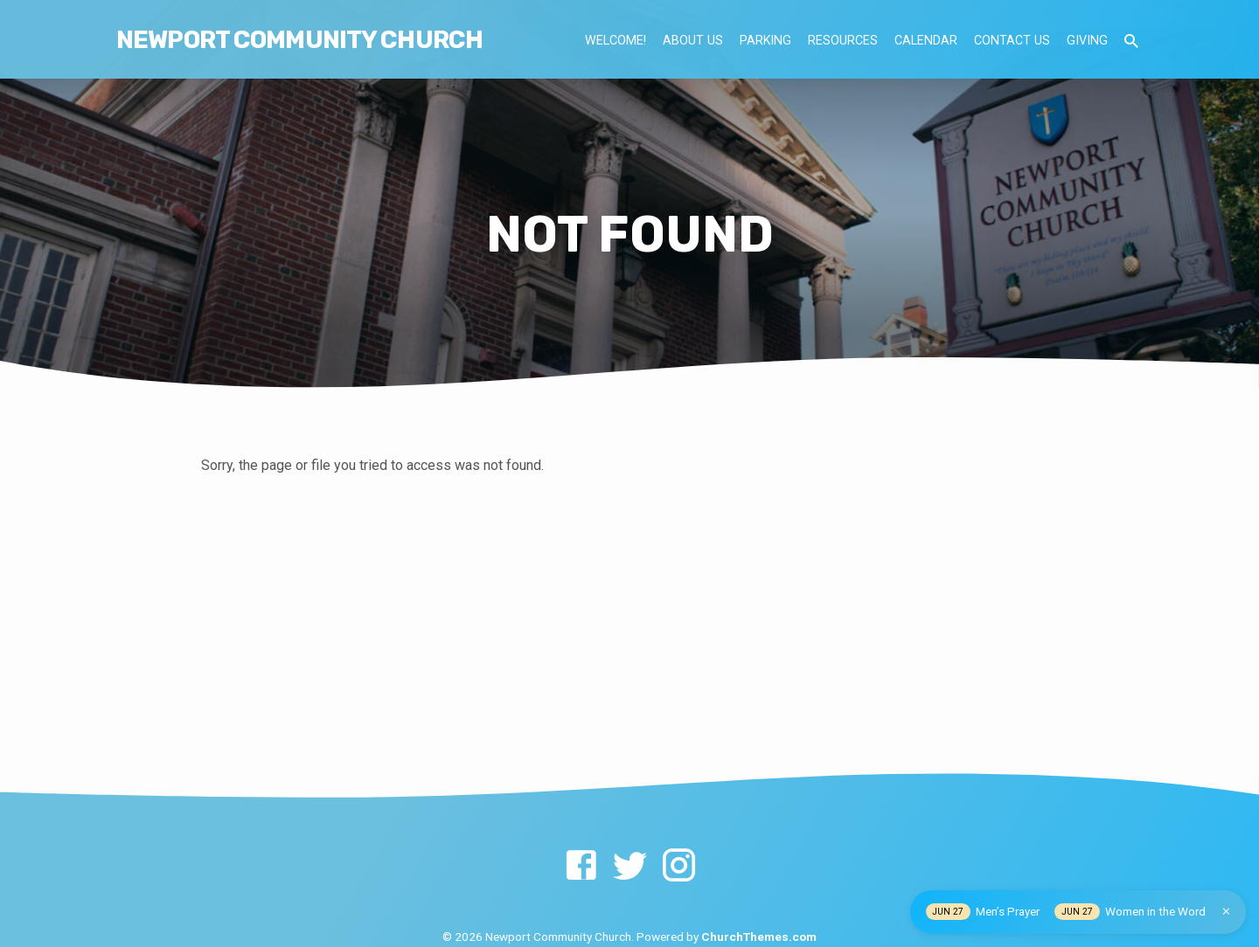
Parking (765, 40)
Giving (1087, 40)
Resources (843, 40)
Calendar (925, 40)
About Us (693, 40)
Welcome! (615, 40)
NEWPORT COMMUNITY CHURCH (299, 39)
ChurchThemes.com (759, 937)
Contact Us (1012, 40)
